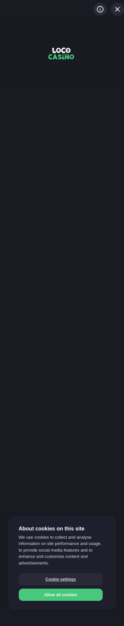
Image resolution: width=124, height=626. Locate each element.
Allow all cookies (60, 595)
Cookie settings (60, 579)
